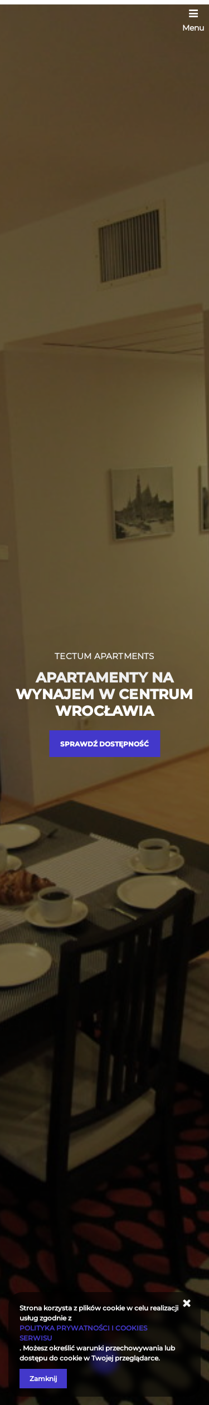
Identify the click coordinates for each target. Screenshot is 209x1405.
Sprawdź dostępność (104, 744)
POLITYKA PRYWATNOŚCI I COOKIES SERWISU (83, 1333)
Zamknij (43, 1378)
